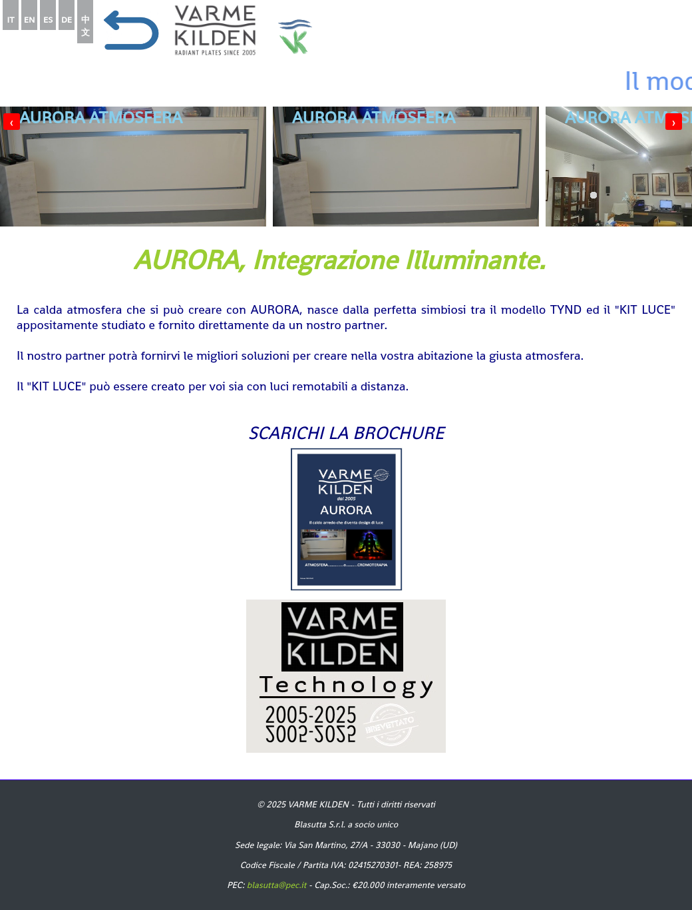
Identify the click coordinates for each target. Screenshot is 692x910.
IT (11, 19)
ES (48, 19)
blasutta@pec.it (277, 885)
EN (29, 19)
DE (66, 19)
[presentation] (11, 121)
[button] (635, 195)
